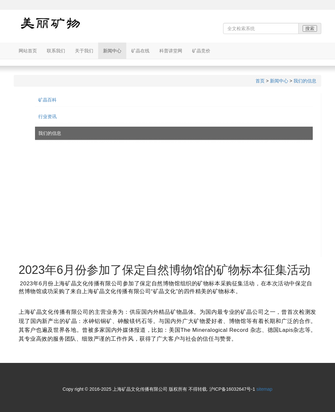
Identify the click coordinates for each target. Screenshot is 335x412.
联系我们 (56, 50)
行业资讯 (47, 116)
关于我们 (84, 50)
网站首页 (28, 50)
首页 (260, 80)
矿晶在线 (140, 50)
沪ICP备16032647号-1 (232, 389)
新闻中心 (112, 50)
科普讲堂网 (170, 50)
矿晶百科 (47, 99)
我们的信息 (304, 80)
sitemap (264, 389)
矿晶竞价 (201, 50)
